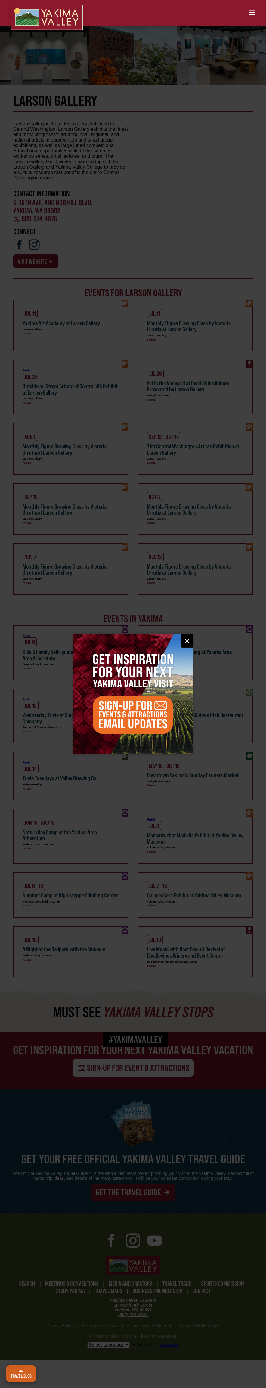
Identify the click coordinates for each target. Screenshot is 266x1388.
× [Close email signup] (187, 641)
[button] (252, 13)
